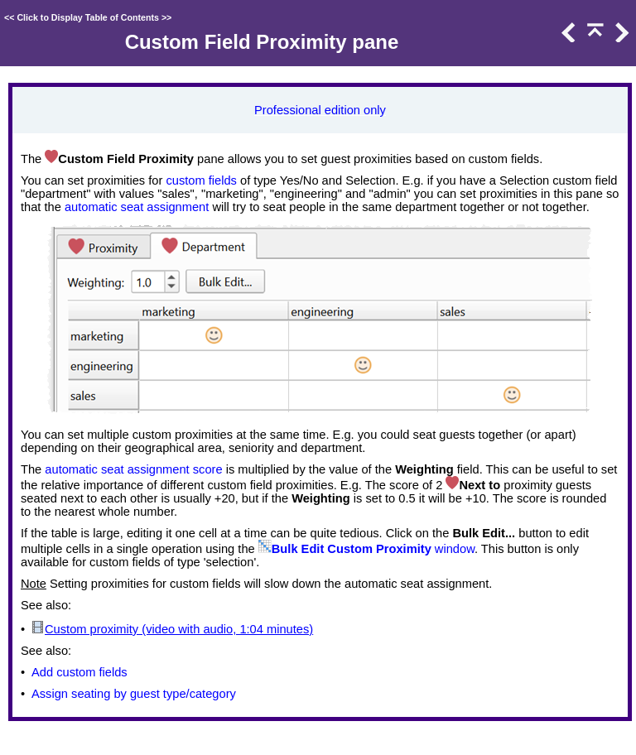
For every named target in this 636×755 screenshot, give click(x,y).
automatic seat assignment (137, 207)
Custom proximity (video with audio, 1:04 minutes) (179, 629)
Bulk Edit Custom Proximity (351, 548)
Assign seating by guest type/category (133, 693)
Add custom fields (79, 672)
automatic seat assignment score (133, 469)
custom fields (201, 180)
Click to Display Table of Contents (88, 17)
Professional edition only (320, 110)
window (453, 548)
